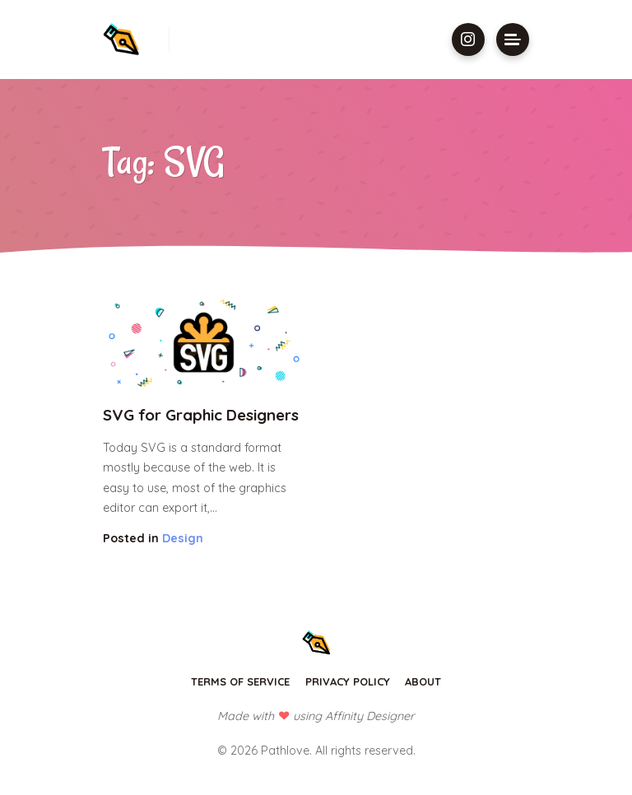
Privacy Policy (347, 681)
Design (182, 538)
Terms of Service (240, 681)
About (423, 681)
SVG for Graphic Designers (201, 415)
